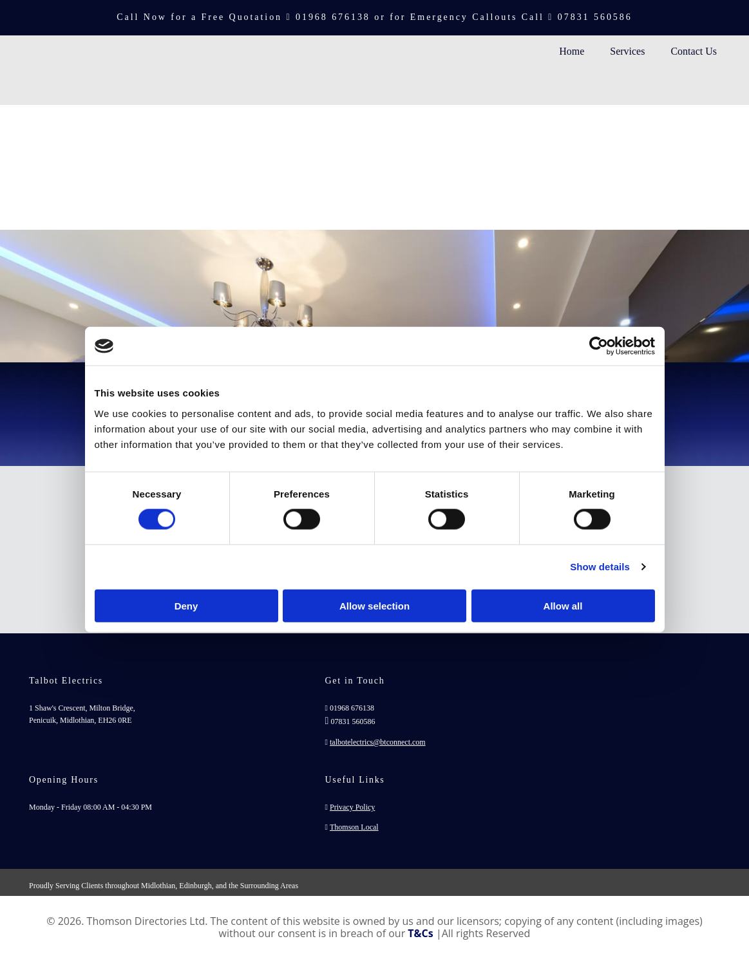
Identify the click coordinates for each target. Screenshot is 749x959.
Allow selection (374, 605)
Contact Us (693, 51)
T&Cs (420, 933)
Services (627, 51)
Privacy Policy (352, 807)
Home (571, 51)
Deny (186, 605)
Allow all (563, 605)
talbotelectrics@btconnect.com (378, 742)
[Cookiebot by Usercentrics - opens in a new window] (598, 346)
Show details (600, 566)
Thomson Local (354, 827)
